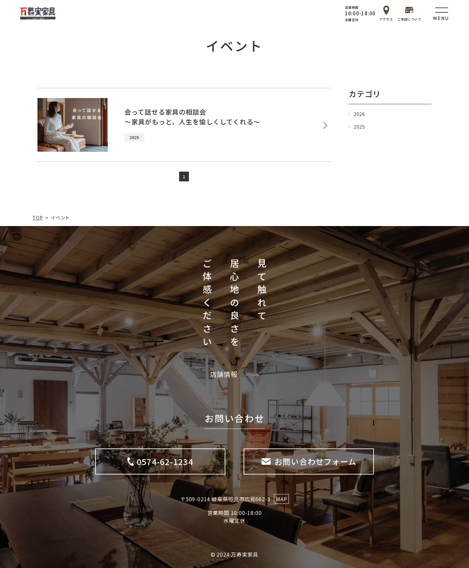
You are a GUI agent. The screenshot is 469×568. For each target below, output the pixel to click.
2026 (359, 114)
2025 (359, 126)
